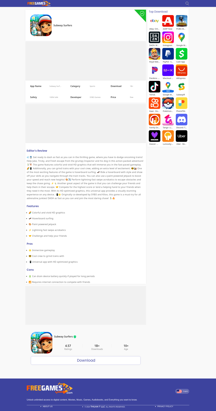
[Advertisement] (85, 61)
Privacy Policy (165, 406)
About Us (47, 406)
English (182, 391)
